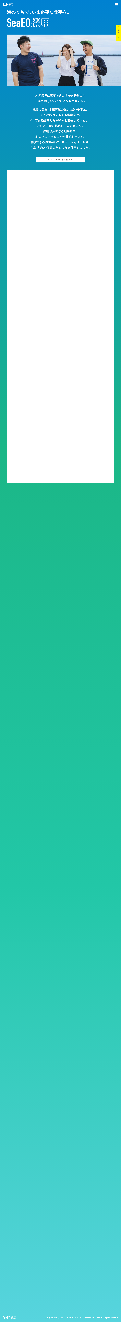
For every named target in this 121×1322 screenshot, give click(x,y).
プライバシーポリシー (54, 1318)
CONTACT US (118, 34)
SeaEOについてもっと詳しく (60, 160)
